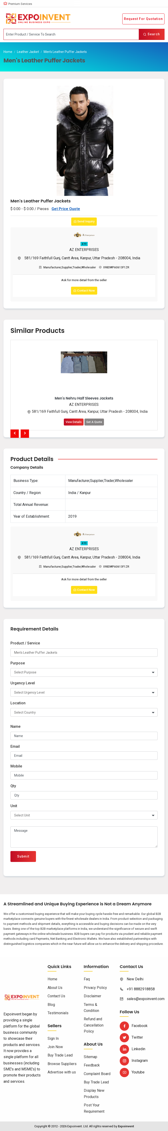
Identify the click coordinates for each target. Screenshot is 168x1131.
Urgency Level (22, 683)
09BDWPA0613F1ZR (114, 267)
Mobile (16, 766)
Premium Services (20, 4)
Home (7, 52)
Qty (13, 786)
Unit (13, 806)
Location (18, 703)
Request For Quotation (143, 19)
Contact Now (84, 290)
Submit (23, 856)
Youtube (132, 1072)
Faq (87, 979)
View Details (74, 422)
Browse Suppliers (62, 1064)
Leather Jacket (28, 52)
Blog (51, 1004)
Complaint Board (97, 1074)
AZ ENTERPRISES (84, 249)
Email (15, 746)
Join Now (55, 1047)
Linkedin (132, 1049)
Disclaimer (92, 996)
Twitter (131, 1037)
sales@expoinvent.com (146, 999)
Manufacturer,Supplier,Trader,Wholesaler (67, 267)
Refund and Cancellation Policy (93, 1025)
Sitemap (90, 1057)
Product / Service (25, 643)
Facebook (134, 1026)
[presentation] (14, 433)
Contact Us (56, 996)
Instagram (134, 1060)
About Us (55, 987)
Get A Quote (94, 422)
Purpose (17, 663)
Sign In (53, 1038)
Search (151, 34)
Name (15, 726)
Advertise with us (62, 1072)
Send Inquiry (84, 221)
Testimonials (58, 1013)
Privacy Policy (95, 987)
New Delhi (135, 979)
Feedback (92, 1065)
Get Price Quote (66, 209)
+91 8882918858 (141, 989)
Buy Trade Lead (60, 1055)
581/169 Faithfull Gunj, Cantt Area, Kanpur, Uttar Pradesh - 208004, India (82, 258)
